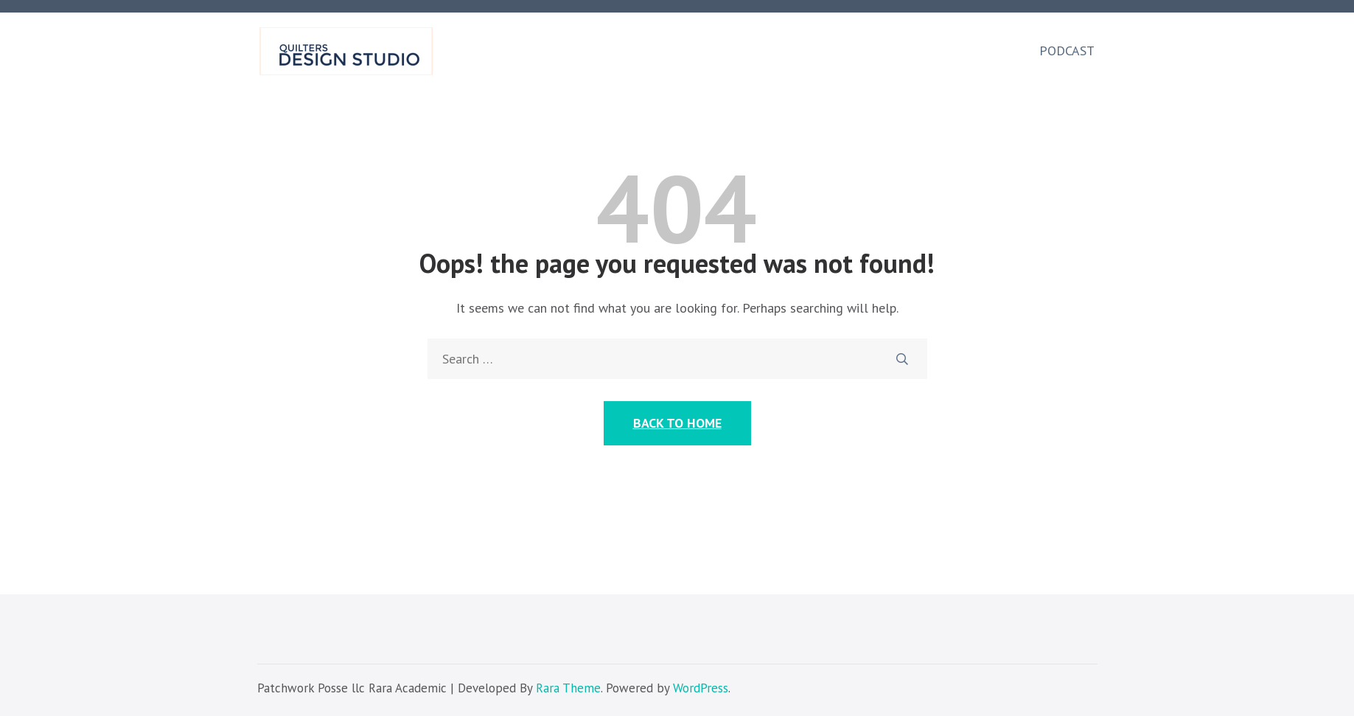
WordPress (700, 688)
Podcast (1067, 51)
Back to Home (677, 422)
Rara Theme (568, 688)
